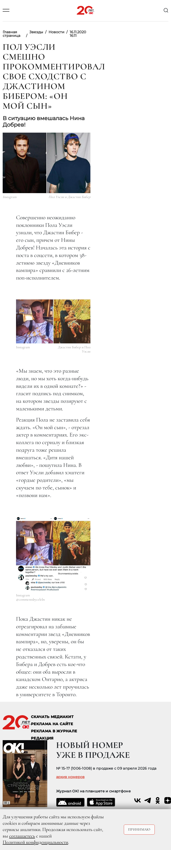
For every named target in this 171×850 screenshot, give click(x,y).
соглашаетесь (22, 836)
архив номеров (70, 777)
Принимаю (139, 829)
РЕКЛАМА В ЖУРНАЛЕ (54, 731)
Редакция (42, 738)
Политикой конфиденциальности (35, 842)
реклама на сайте (52, 724)
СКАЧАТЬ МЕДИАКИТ (52, 717)
